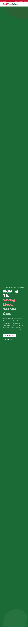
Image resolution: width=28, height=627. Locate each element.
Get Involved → (9, 335)
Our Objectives (9, 339)
